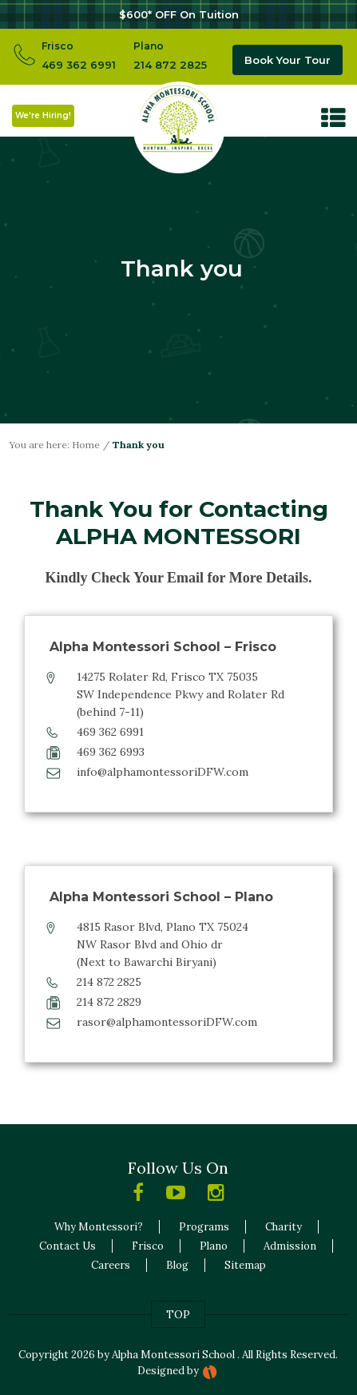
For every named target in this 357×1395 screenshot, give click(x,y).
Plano (214, 1246)
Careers (110, 1265)
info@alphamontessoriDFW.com (162, 772)
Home (86, 445)
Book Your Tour (287, 60)
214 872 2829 (109, 1002)
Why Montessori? (98, 1227)
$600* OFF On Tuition (179, 14)
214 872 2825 (170, 64)
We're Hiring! (43, 115)
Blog (177, 1265)
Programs (204, 1227)
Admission (290, 1246)
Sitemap (245, 1265)
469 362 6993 (111, 752)
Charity (283, 1227)
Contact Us (67, 1246)
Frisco (148, 1246)
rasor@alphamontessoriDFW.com (167, 1022)
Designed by (168, 1370)
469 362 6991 (79, 64)
